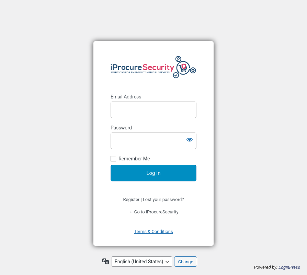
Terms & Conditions (153, 231)
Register (131, 199)
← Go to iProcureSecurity (153, 211)
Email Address (126, 96)
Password (121, 127)
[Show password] (189, 139)
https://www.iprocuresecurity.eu (153, 67)
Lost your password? (163, 199)
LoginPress (289, 267)
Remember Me (134, 158)
